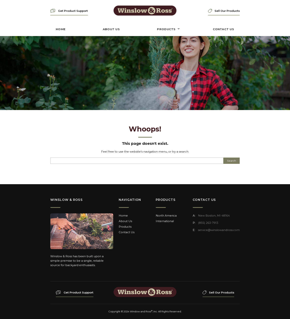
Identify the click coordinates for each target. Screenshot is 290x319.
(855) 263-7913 (208, 223)
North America (166, 215)
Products (166, 29)
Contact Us (223, 29)
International (165, 221)
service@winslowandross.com (219, 230)
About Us (111, 29)
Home (60, 29)
